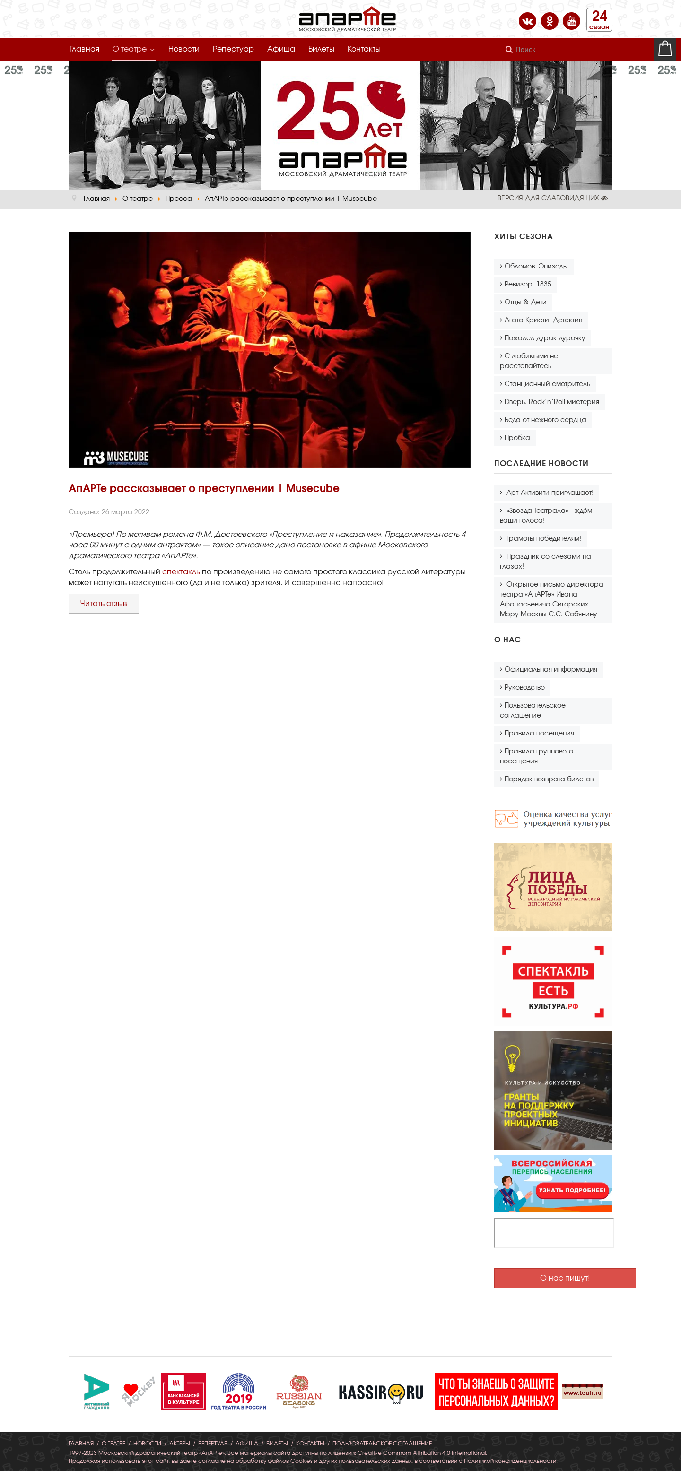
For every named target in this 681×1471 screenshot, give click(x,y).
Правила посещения (539, 733)
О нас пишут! (565, 1278)
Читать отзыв (103, 603)
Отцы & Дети (526, 302)
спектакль (182, 572)
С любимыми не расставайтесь (529, 361)
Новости (184, 49)
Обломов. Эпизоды (536, 266)
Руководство (525, 687)
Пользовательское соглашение (533, 710)
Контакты (364, 49)
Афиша (281, 49)
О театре (130, 49)
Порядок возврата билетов (549, 779)
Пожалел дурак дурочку (545, 338)
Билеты (321, 49)
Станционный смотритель (547, 384)
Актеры (179, 1443)
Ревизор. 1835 (528, 284)
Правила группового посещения (536, 756)
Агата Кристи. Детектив (543, 320)
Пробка (517, 438)
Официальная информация (551, 669)
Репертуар (233, 49)
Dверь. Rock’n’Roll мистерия (552, 402)
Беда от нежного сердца (545, 420)
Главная (84, 49)
